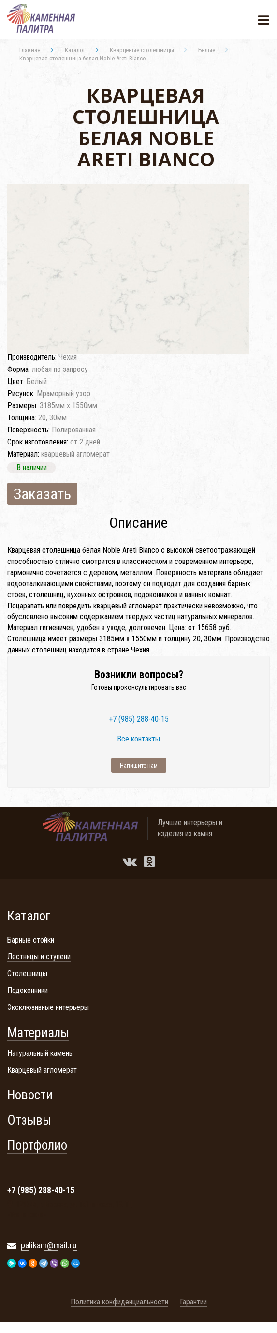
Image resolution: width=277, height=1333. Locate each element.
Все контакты (138, 739)
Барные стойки (30, 940)
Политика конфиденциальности (119, 1301)
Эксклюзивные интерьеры (48, 1007)
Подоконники (27, 990)
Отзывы (29, 1120)
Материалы (38, 1032)
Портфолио (37, 1145)
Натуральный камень (40, 1053)
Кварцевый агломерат (42, 1070)
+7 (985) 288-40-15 (139, 719)
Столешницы (27, 973)
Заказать (42, 494)
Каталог (28, 916)
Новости (30, 1095)
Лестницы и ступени (39, 956)
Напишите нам (139, 765)
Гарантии (193, 1301)
